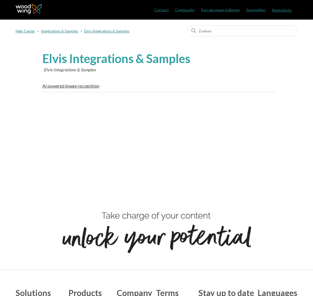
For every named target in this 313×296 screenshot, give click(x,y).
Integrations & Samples (59, 31)
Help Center (25, 31)
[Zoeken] (242, 30)
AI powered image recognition (70, 85)
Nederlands (282, 10)
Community (185, 9)
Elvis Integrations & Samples (106, 31)
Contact (161, 9)
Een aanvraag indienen (220, 9)
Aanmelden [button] (256, 9)
